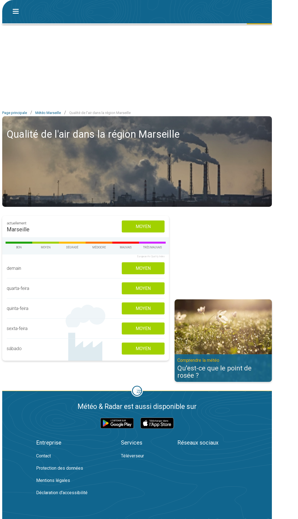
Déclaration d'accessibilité (62, 492)
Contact (43, 456)
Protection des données (59, 468)
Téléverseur (132, 456)
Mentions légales (53, 480)
